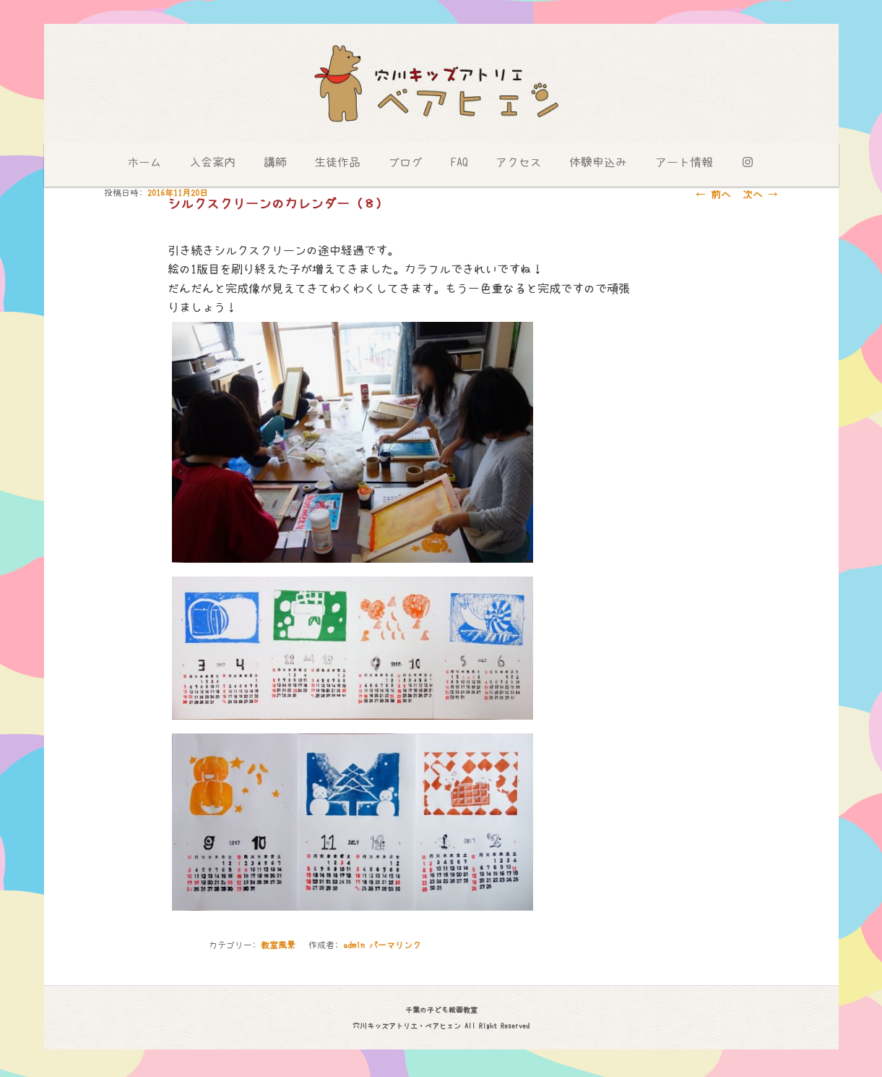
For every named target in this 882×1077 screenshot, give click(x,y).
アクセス (519, 162)
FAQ (459, 162)
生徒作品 (337, 162)
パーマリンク (395, 945)
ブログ (405, 162)
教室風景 (278, 945)
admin (354, 945)
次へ (760, 195)
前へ (713, 195)
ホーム (144, 162)
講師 (275, 162)
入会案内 (212, 162)
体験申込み (598, 162)
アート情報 (684, 162)
